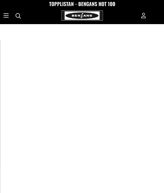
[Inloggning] (143, 16)
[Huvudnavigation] (6, 16)
